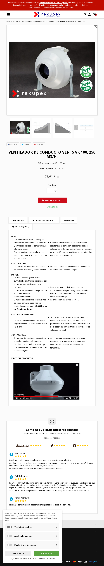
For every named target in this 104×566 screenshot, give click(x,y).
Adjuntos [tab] (69, 220)
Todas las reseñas (52, 437)
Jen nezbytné (18, 553)
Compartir (12, 144)
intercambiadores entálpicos (53, 2)
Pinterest (38, 144)
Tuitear (26, 144)
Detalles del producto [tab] (44, 220)
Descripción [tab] (18, 220)
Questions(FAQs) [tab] (20, 226)
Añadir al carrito (52, 200)
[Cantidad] (50, 190)
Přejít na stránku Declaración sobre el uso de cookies (32, 558)
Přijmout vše (46, 553)
